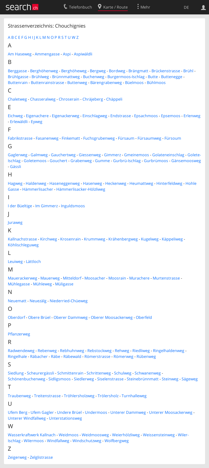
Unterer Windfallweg (27, 418)
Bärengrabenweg (106, 82)
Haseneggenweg (64, 183)
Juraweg (15, 222)
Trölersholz (108, 395)
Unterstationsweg (65, 418)
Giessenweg (90, 154)
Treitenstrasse (47, 395)
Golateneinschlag (168, 154)
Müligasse (64, 284)
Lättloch (33, 261)
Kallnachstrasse (22, 239)
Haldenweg (36, 183)
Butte (153, 76)
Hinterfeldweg (169, 183)
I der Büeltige (20, 205)
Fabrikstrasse (20, 138)
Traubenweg (19, 395)
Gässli (15, 166)
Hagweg (15, 183)
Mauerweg (50, 278)
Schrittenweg (99, 373)
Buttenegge (171, 76)
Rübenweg (146, 356)
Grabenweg (81, 160)
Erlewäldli (19, 121)
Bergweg (98, 70)
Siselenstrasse (110, 379)
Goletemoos (35, 160)
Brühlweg (40, 76)
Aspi (67, 54)
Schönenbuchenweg (26, 379)
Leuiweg (15, 261)
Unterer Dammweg (128, 412)
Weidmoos (69, 434)
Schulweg (122, 373)
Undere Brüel (69, 412)
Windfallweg (58, 440)
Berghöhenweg (44, 70)
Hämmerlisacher (37, 189)
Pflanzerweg (19, 334)
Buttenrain (18, 82)
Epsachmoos (146, 115)
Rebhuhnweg (72, 350)
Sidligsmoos (59, 379)
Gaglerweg (17, 154)
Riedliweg (141, 350)
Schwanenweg (148, 373)
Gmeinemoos (136, 154)
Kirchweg (48, 239)
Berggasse (17, 70)
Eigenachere (37, 115)
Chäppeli (114, 99)
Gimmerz (112, 154)
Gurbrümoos (156, 160)
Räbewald (72, 356)
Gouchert (58, 160)
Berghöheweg (74, 70)
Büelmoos (134, 82)
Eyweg (36, 121)
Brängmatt (138, 70)
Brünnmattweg (66, 76)
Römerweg (123, 356)
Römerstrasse (97, 356)
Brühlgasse (18, 76)
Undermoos (96, 412)
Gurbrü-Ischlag (127, 160)
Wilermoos (34, 440)
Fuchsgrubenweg (99, 138)
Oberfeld (144, 317)
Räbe (55, 356)
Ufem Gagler (42, 412)
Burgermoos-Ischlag (126, 76)
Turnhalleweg (134, 395)
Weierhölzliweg (126, 434)
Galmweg (39, 154)
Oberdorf (16, 317)
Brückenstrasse (165, 70)
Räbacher (39, 356)
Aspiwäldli (83, 54)
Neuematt (17, 300)
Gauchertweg (63, 154)
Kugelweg (150, 239)
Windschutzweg (86, 440)
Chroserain (69, 99)
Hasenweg (92, 183)
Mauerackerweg (22, 278)
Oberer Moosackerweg (112, 317)
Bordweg (117, 70)
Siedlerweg (84, 379)
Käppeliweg (172, 239)
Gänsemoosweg (186, 160)
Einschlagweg (94, 115)
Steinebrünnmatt (143, 379)
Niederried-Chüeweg (69, 300)
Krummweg (94, 239)
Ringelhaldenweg (168, 350)
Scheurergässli (40, 373)
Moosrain (117, 278)
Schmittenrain (70, 373)
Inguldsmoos (73, 205)
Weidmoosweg (95, 434)
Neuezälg (38, 300)
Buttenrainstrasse (47, 82)
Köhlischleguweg (23, 245)
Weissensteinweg (159, 434)
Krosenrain (70, 239)
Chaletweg (17, 99)
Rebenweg (47, 350)
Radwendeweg (21, 350)
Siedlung (16, 373)
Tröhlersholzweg (79, 395)
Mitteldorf (72, 278)
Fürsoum (172, 138)
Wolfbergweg (116, 440)
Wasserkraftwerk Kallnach (32, 434)
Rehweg (122, 350)
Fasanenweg (47, 138)
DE (186, 7)
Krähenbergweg (123, 239)
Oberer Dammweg (71, 317)
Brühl (188, 70)
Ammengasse (47, 54)
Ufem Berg (17, 412)
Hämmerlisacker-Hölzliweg (80, 189)
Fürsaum (126, 138)
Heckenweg (115, 183)
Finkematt (71, 138)
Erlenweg (192, 115)
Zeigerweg (17, 457)
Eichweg (15, 115)
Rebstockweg (99, 350)
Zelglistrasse (41, 457)
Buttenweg (77, 82)
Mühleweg (42, 284)
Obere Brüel (39, 317)
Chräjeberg (92, 99)
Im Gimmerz (46, 205)
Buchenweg (93, 76)
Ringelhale (17, 356)
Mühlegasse (19, 284)
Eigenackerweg (65, 115)
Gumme (102, 160)
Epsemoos (170, 115)
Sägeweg (190, 379)
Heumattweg (141, 183)
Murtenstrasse (166, 278)
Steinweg (170, 379)
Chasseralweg (43, 99)
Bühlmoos (156, 82)
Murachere (139, 278)
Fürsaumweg (149, 138)
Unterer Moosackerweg (170, 412)
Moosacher (94, 278)
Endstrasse (120, 115)
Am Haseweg (20, 54)
